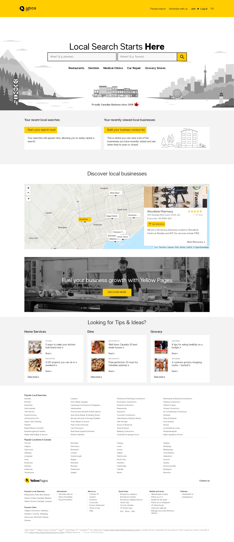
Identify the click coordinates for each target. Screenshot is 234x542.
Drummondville (169, 466)
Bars (41, 495)
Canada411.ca (187, 494)
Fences (166, 425)
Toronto (27, 443)
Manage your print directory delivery (162, 512)
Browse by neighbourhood (131, 500)
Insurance (121, 412)
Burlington (167, 469)
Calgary (27, 446)
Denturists (28, 405)
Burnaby (74, 466)
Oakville (120, 469)
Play (133, 511)
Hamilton (120, 463)
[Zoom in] (28, 188)
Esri (156, 247)
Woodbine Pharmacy (160, 211)
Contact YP (94, 494)
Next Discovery (195, 242)
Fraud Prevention (65, 500)
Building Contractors (125, 431)
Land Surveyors (77, 428)
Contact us (204, 481)
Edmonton (75, 446)
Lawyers (74, 399)
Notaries (166, 415)
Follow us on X (157, 497)
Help (91, 511)
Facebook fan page (159, 500)
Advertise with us (178, 9)
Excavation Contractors (126, 402)
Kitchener (74, 463)
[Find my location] (28, 199)
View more (32, 377)
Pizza (37, 495)
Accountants (168, 422)
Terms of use (94, 508)
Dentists (93, 68)
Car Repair (134, 68)
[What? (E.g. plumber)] (82, 57)
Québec (166, 443)
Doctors (33, 501)
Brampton (75, 450)
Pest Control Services (79, 425)
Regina (73, 459)
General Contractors (125, 405)
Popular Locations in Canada (37, 440)
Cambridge (121, 466)
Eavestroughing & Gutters (34, 431)
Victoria (166, 459)
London (74, 453)
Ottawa (120, 443)
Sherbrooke (122, 456)
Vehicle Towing (169, 405)
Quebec (27, 520)
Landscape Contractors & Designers (85, 405)
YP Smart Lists (126, 508)
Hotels (33, 498)
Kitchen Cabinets (77, 435)
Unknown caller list (158, 508)
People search (158, 9)
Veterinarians (76, 409)
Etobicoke (28, 463)
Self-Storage (122, 422)
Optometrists (29, 409)
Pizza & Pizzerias (169, 418)
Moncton (167, 473)
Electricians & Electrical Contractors (177, 399)
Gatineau (28, 453)
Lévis (26, 459)
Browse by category (128, 494)
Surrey (119, 450)
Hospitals (40, 498)
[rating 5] (195, 211)
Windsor (27, 466)
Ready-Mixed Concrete (33, 428)
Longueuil (28, 456)
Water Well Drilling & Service (35, 435)
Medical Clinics (113, 68)
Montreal (37, 517)
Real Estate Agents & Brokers (83, 431)
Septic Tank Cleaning (32, 422)
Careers (92, 497)
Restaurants (76, 68)
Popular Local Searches (35, 395)
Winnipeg (167, 446)
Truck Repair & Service (80, 422)
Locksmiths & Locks (171, 428)
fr (212, 9)
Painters (27, 425)
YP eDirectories (157, 505)
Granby (166, 463)
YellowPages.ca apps (159, 494)
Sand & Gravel (123, 428)
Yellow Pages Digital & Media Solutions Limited (122, 530)
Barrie (119, 473)
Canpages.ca (187, 497)
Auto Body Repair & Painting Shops (85, 415)
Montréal (74, 443)
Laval (119, 446)
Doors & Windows (124, 425)
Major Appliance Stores (172, 435)
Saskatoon (167, 456)
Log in (204, 9)
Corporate (93, 503)
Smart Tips (124, 503)
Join (193, 9)
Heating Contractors (171, 402)
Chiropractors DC (31, 418)
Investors (93, 500)
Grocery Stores (155, 68)
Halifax (120, 453)
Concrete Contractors (126, 415)
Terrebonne (29, 473)
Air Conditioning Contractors (175, 412)
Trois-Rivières (168, 453)
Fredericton (75, 469)
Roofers (27, 402)
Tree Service (29, 412)
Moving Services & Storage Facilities (85, 418)
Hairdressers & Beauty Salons (129, 418)
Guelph (73, 473)
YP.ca (61, 530)
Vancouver (28, 450)
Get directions (156, 224)
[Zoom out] (28, 192)
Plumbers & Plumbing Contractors (131, 399)
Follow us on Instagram (160, 503)
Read (48, 354)
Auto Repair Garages (79, 402)
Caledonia (28, 469)
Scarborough (76, 456)
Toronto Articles (126, 505)
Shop (127, 511)
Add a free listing (65, 497)
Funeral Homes (30, 415)
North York (121, 459)
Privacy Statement (96, 505)
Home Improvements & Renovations (86, 412)
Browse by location (128, 497)
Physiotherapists (170, 431)
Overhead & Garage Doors (128, 435)
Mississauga (168, 450)
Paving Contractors (171, 409)
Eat (121, 511)
